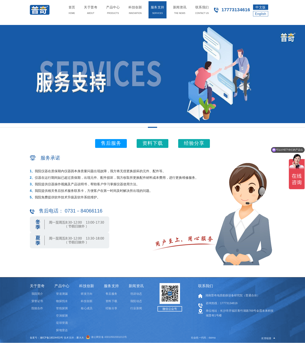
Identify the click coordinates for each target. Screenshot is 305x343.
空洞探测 (62, 315)
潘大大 (80, 337)
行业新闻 (136, 308)
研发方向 (86, 293)
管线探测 (62, 308)
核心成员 (86, 308)
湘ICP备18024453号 (51, 337)
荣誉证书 (37, 301)
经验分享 (111, 308)
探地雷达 (62, 330)
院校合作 (37, 308)
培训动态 (136, 293)
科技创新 (86, 301)
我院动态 (136, 301)
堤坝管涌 (62, 322)
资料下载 (111, 301)
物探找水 (62, 301)
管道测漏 (62, 293)
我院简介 (37, 293)
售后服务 (111, 293)
